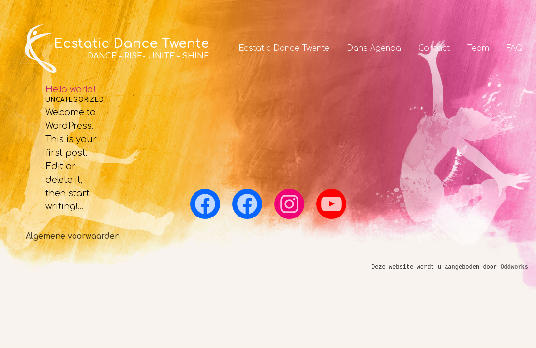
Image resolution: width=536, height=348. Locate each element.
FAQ (514, 48)
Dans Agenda (374, 48)
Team (478, 48)
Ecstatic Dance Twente (283, 48)
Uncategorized (74, 99)
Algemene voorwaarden (73, 236)
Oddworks (514, 267)
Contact (434, 48)
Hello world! (70, 89)
